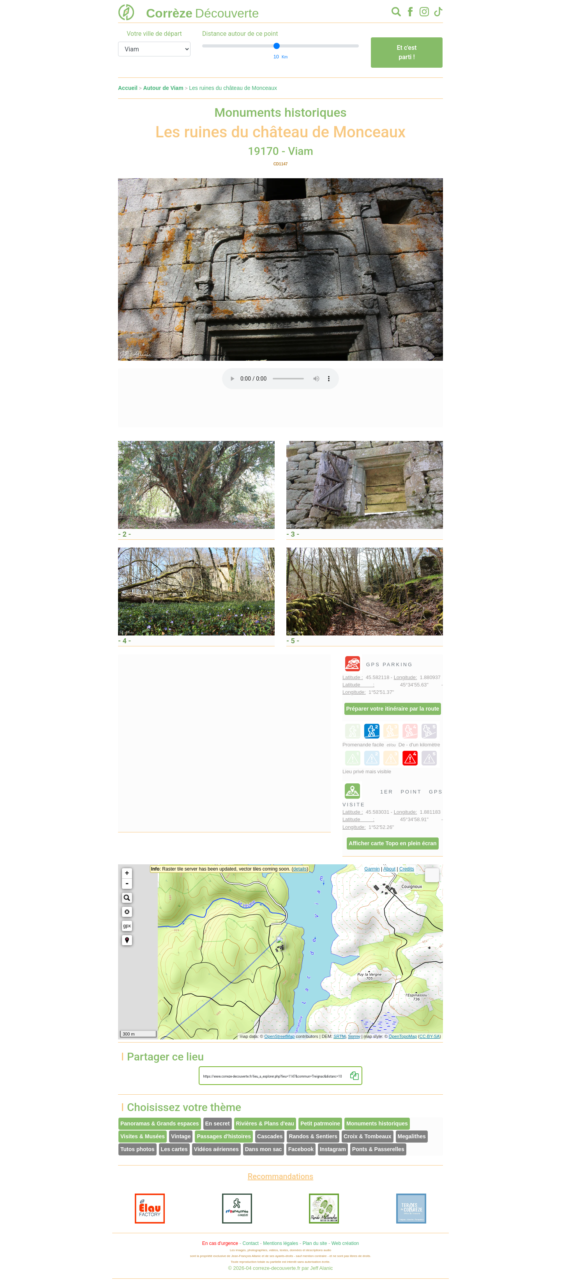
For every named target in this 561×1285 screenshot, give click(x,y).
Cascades (269, 1136)
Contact (250, 1243)
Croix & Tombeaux (368, 1136)
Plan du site (315, 1243)
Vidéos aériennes (216, 1149)
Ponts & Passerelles (378, 1149)
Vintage (181, 1136)
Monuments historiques (377, 1123)
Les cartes (174, 1149)
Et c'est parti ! (406, 52)
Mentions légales (280, 1243)
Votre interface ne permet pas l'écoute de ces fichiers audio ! (280, 378)
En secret (217, 1123)
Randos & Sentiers (313, 1136)
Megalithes (412, 1136)
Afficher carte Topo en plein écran (392, 843)
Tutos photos (137, 1149)
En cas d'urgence (220, 1243)
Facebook (301, 1149)
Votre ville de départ (154, 33)
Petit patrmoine (320, 1123)
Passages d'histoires (224, 1136)
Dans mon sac (263, 1149)
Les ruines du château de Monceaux (233, 88)
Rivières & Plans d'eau (265, 1123)
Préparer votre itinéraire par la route (392, 709)
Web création (345, 1243)
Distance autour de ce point (240, 33)
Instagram (333, 1149)
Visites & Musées (142, 1136)
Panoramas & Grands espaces (159, 1123)
